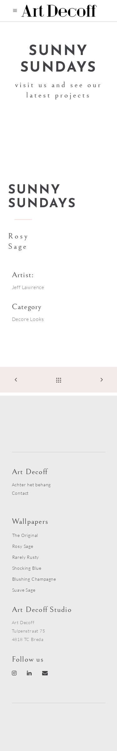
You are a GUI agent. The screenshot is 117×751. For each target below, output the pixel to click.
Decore (20, 319)
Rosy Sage (22, 546)
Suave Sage (24, 590)
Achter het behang (31, 484)
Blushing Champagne (34, 579)
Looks (37, 319)
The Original (25, 535)
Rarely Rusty (25, 557)
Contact (20, 493)
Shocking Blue (26, 568)
